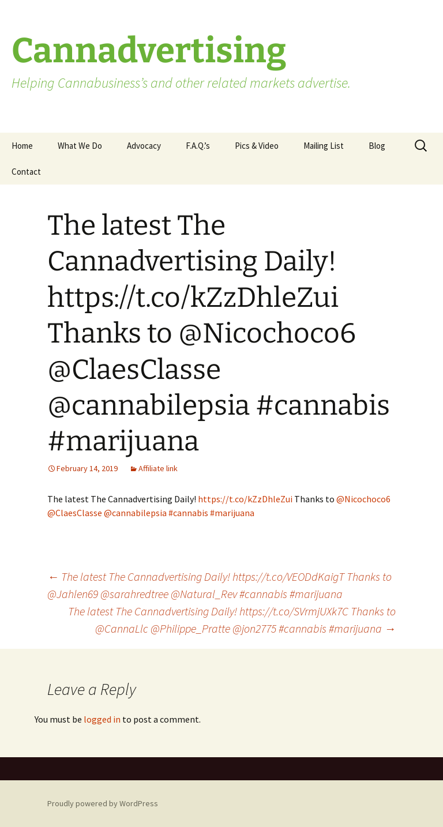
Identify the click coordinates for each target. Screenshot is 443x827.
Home (22, 145)
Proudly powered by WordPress (102, 803)
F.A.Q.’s (198, 145)
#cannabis (188, 512)
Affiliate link (158, 468)
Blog (377, 145)
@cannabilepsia (135, 512)
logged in (102, 719)
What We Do (80, 145)
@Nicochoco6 (363, 499)
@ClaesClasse (74, 512)
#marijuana (232, 512)
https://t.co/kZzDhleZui (245, 499)
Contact (26, 171)
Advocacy (144, 145)
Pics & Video (257, 145)
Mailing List (323, 145)
